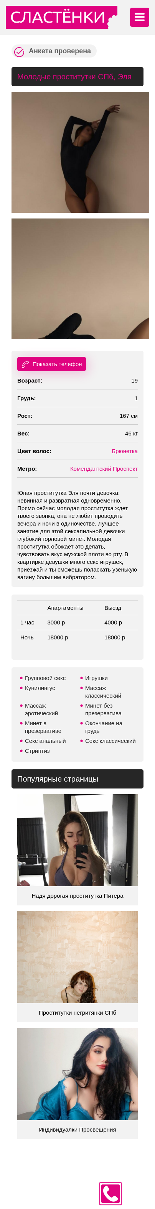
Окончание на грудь (103, 727)
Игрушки (96, 678)
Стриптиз (37, 750)
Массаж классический (103, 692)
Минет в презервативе (43, 727)
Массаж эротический (41, 709)
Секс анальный (45, 741)
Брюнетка (125, 451)
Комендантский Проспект (104, 468)
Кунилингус (40, 688)
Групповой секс (45, 678)
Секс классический (110, 741)
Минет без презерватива (103, 709)
